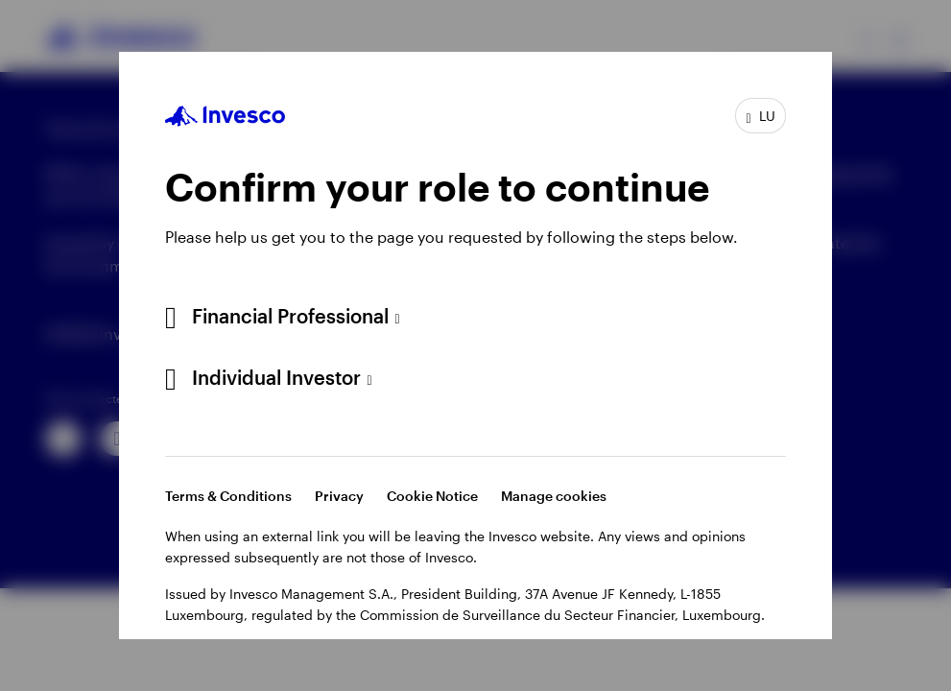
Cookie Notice (432, 496)
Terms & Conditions (228, 496)
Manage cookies (553, 495)
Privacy (339, 496)
